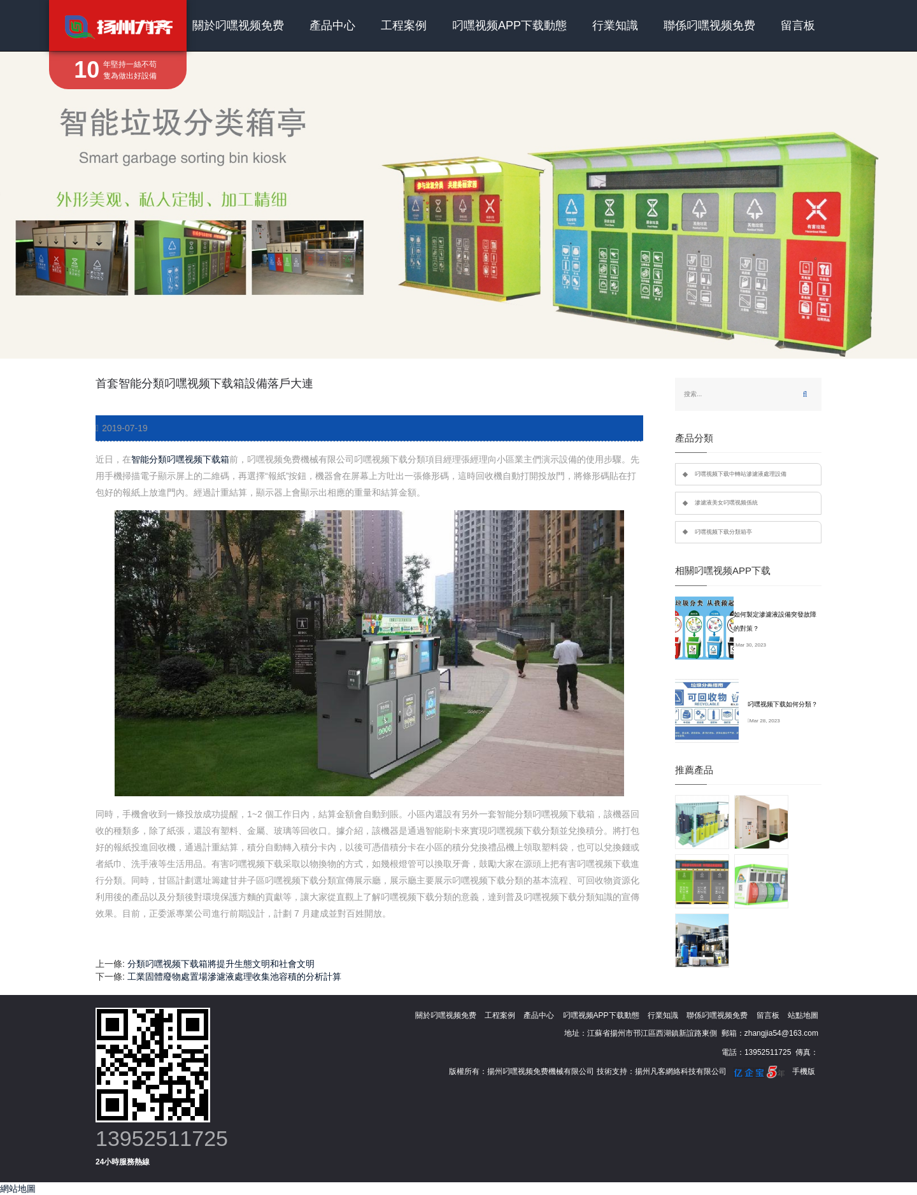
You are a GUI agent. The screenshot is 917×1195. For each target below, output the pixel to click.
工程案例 (404, 25)
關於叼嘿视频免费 (238, 25)
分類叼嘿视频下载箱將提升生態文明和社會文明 (221, 964)
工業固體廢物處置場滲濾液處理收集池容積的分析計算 (234, 976)
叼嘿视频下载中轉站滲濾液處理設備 (740, 474)
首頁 (155, 25)
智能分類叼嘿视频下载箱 (180, 459)
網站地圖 (18, 1189)
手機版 (803, 1071)
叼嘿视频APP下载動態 (509, 25)
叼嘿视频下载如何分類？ (783, 704)
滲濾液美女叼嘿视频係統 (726, 502)
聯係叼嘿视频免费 (709, 25)
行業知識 (615, 25)
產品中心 (332, 25)
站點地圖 (803, 1015)
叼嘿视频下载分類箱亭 (723, 532)
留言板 (798, 25)
